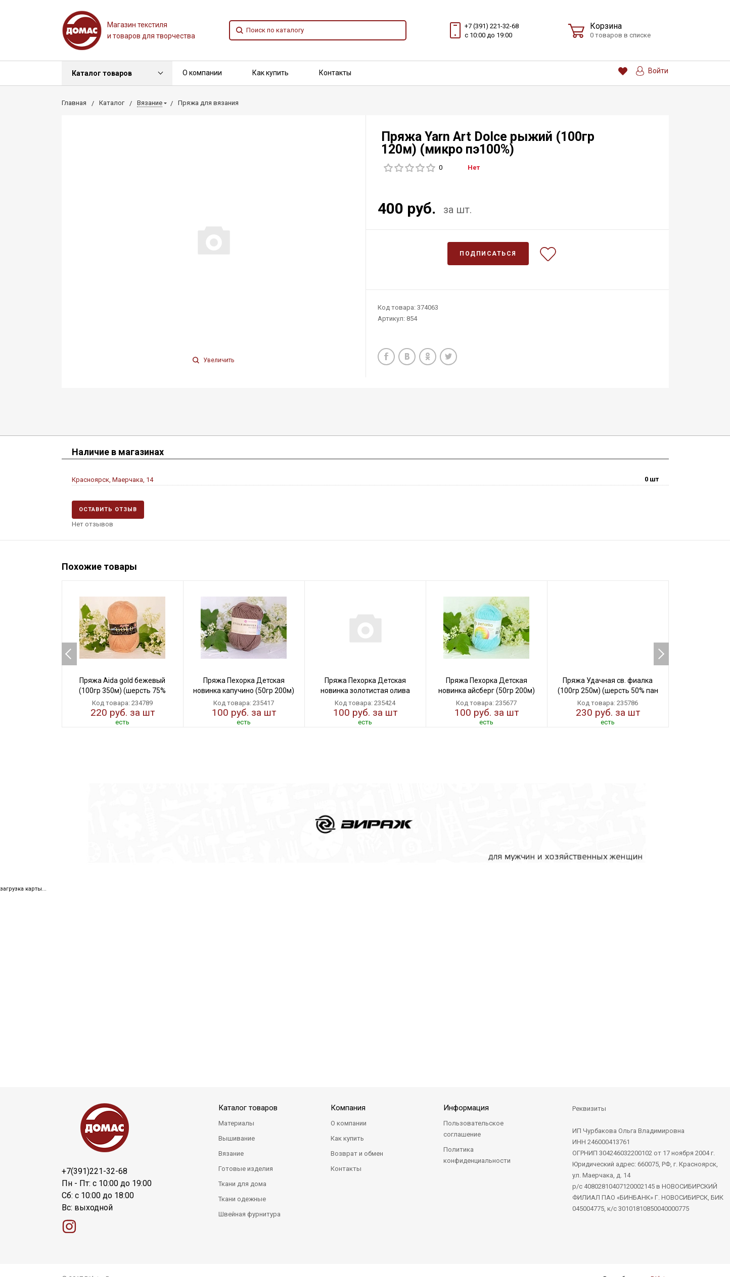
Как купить (270, 73)
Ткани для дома (242, 1184)
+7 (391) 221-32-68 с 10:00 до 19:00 (492, 30)
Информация (466, 1107)
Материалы (236, 1123)
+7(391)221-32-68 (94, 1171)
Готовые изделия (245, 1168)
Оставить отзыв (108, 509)
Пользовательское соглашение (473, 1128)
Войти (652, 71)
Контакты (335, 73)
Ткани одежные (242, 1199)
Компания (348, 1107)
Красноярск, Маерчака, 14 (112, 479)
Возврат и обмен (357, 1153)
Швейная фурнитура (249, 1214)
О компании (202, 73)
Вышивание (236, 1138)
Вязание (231, 1153)
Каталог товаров (102, 73)
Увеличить (213, 360)
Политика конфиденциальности (477, 1155)
